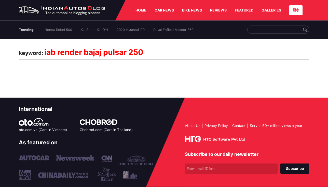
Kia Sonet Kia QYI (94, 30)
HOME (140, 10)
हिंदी (296, 10)
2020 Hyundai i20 (131, 30)
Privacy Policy (216, 125)
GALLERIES (271, 10)
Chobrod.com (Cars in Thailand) (106, 129)
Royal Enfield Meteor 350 (173, 30)
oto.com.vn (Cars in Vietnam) (43, 129)
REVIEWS (218, 10)
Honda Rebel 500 (58, 30)
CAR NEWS (164, 10)
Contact (238, 125)
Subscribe (295, 168)
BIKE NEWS (192, 10)
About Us (192, 125)
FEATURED (244, 10)
